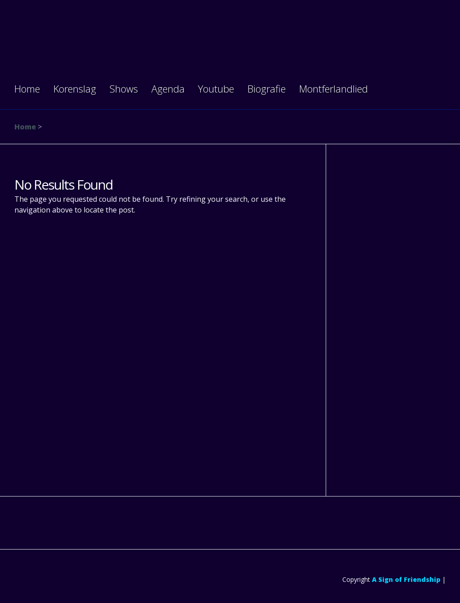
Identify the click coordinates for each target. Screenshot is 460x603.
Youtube (216, 88)
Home (27, 88)
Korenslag (74, 88)
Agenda (168, 88)
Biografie (267, 88)
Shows (124, 88)
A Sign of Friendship (406, 579)
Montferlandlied (333, 88)
